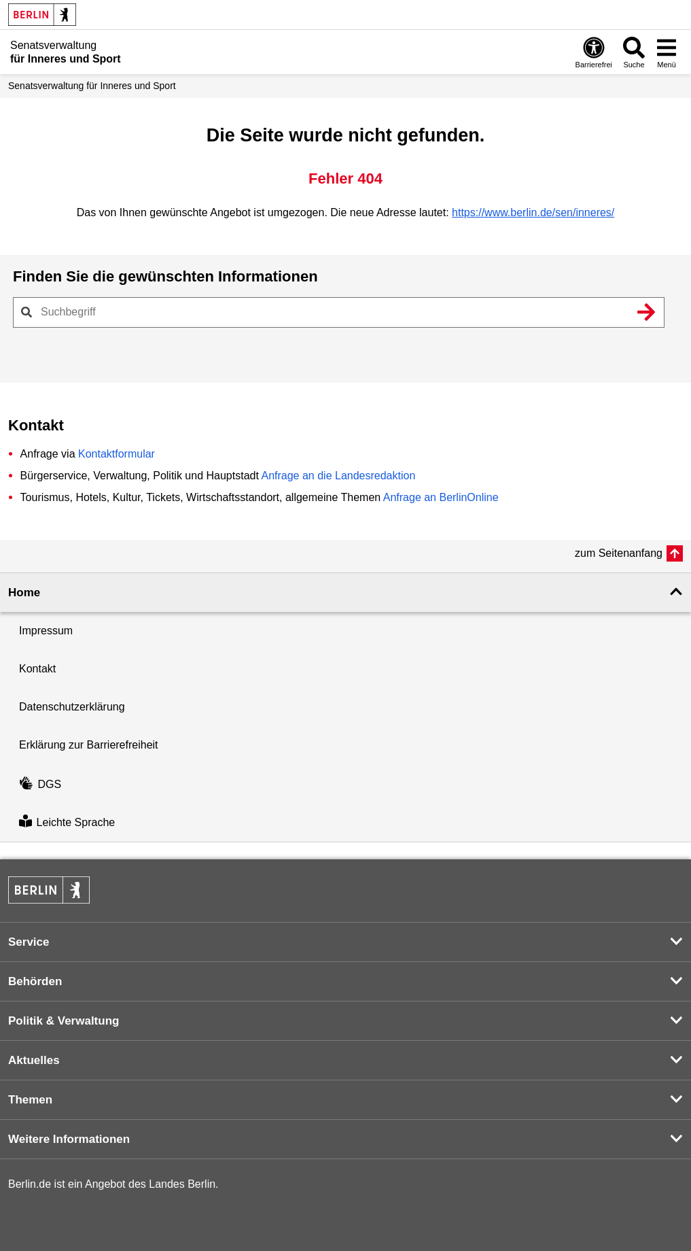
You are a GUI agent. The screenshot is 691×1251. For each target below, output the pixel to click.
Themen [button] (30, 1099)
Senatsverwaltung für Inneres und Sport (92, 85)
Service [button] (29, 942)
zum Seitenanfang (618, 553)
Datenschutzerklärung (72, 707)
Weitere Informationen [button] (69, 1139)
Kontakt (37, 668)
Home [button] (24, 592)
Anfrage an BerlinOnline (441, 497)
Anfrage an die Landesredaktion (338, 475)
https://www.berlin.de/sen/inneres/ (533, 212)
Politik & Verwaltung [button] (63, 1020)
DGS (40, 784)
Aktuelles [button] (34, 1060)
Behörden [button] (35, 981)
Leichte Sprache (67, 822)
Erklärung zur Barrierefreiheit (88, 745)
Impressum (46, 630)
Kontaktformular (116, 454)
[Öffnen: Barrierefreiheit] (594, 52)
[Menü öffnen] (666, 52)
